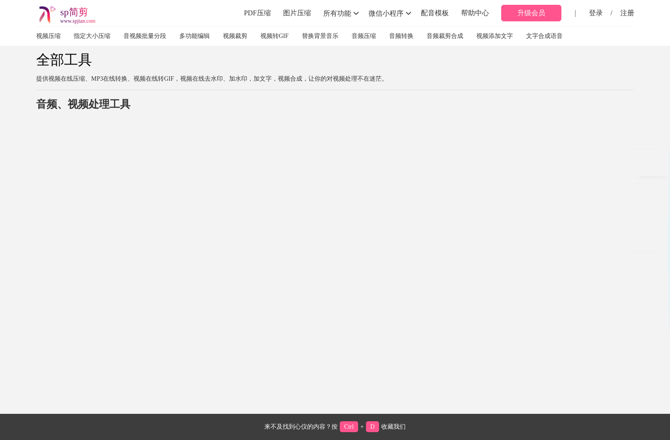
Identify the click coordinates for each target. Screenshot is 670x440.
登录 (596, 13)
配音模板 (435, 13)
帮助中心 (475, 13)
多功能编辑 (194, 36)
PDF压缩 (257, 13)
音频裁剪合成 (445, 36)
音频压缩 (364, 36)
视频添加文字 (494, 36)
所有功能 (341, 13)
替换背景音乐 (320, 36)
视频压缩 (48, 36)
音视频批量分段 (144, 36)
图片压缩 (297, 13)
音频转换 (401, 36)
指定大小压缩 (92, 36)
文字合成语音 (544, 36)
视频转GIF (274, 36)
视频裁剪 (235, 36)
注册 (627, 13)
